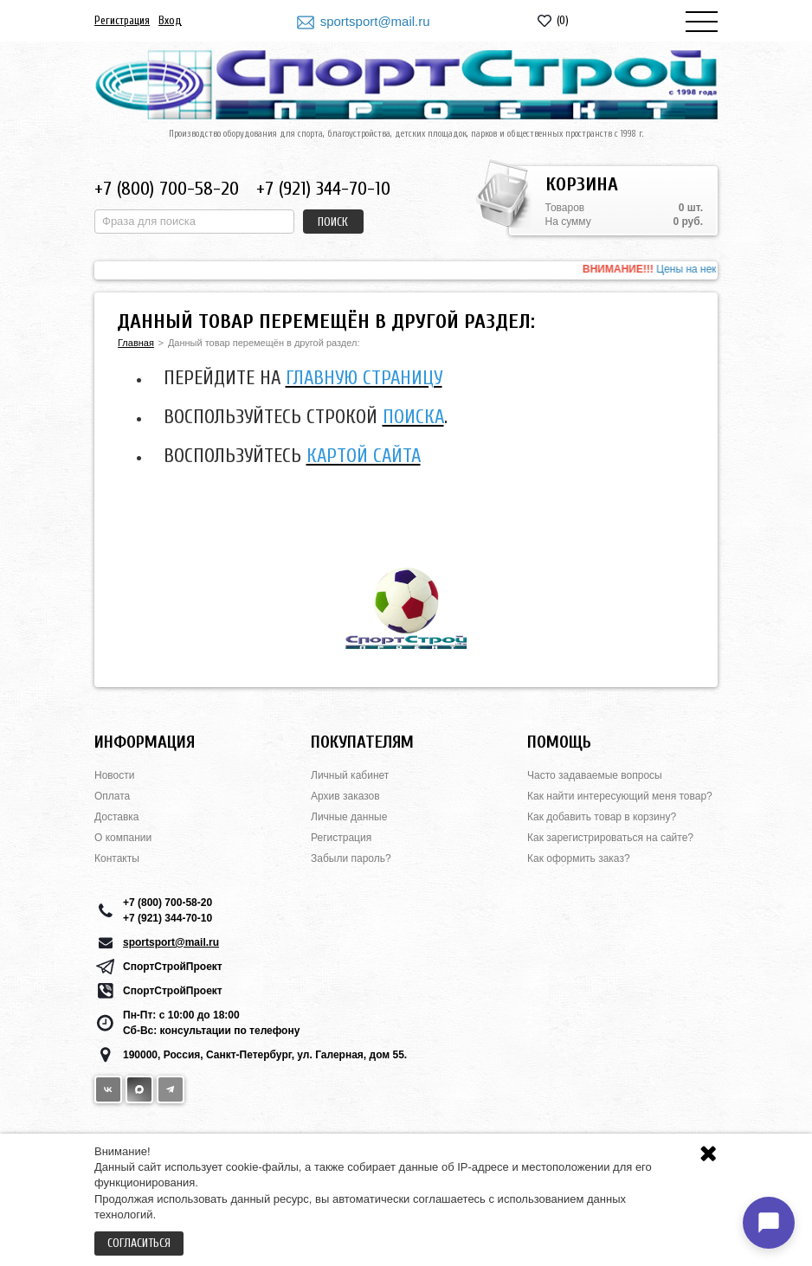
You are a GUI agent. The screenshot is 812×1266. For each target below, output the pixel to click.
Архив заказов (345, 796)
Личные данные (349, 817)
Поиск (333, 222)
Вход (170, 20)
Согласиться (139, 1243)
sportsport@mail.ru (375, 21)
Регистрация (122, 20)
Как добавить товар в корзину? (601, 817)
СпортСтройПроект (172, 967)
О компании (122, 838)
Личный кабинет (350, 775)
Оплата (112, 796)
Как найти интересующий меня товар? (619, 796)
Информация (144, 742)
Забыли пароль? (351, 858)
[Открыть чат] (769, 1223)
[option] (406, 270)
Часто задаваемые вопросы (594, 775)
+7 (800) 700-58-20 (166, 188)
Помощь (559, 742)
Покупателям (362, 742)
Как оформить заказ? (578, 858)
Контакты (116, 858)
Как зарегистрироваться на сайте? (610, 838)
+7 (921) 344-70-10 (323, 188)
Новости (114, 775)
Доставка (116, 817)
